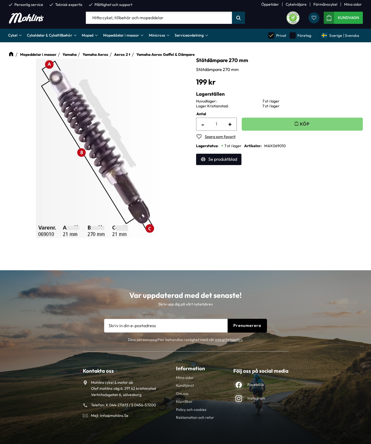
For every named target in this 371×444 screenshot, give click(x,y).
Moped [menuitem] (88, 35)
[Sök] (238, 18)
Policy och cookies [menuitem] (191, 409)
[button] (314, 17)
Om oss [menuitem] (182, 393)
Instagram (256, 398)
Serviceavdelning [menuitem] (189, 35)
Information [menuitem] (190, 368)
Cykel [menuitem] (12, 35)
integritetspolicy (228, 339)
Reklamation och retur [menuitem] (195, 417)
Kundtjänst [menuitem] (185, 385)
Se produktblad (222, 159)
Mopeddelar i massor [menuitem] (121, 35)
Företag (300, 35)
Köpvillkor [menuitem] (184, 401)
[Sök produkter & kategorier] (159, 18)
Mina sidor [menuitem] (353, 4)
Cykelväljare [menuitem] (296, 4)
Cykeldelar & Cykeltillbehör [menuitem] (49, 35)
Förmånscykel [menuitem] (325, 4)
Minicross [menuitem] (157, 35)
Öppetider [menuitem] (270, 4)
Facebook (255, 384)
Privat (277, 35)
